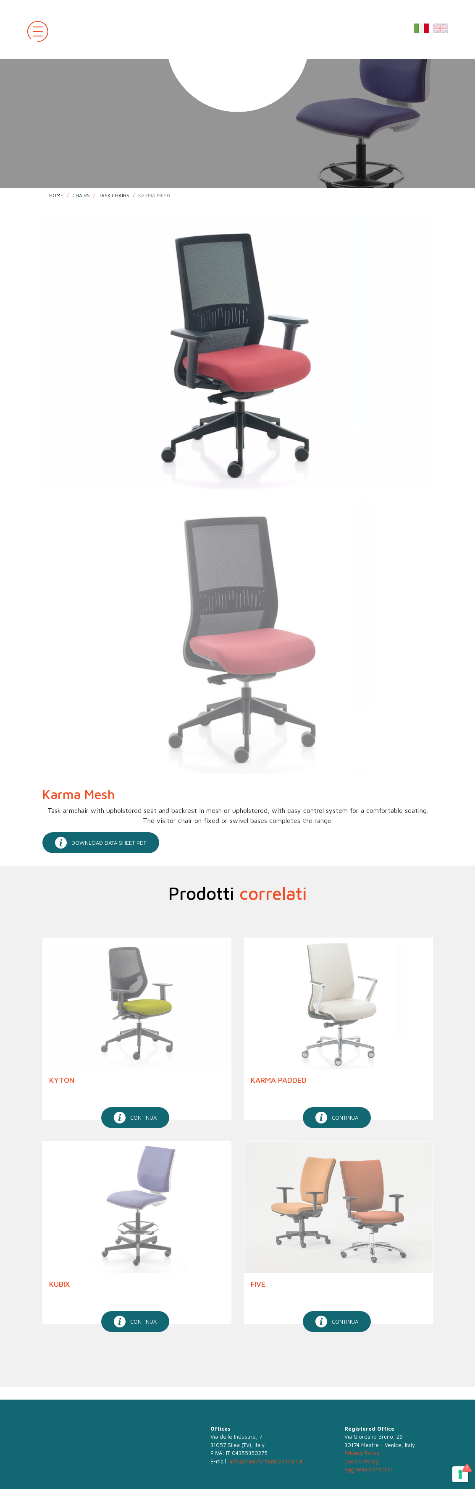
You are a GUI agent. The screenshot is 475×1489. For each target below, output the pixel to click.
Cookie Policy (361, 1461)
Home (56, 195)
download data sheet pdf (101, 843)
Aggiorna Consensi (368, 1469)
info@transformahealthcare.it (266, 1461)
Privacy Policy (362, 1453)
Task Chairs (114, 195)
